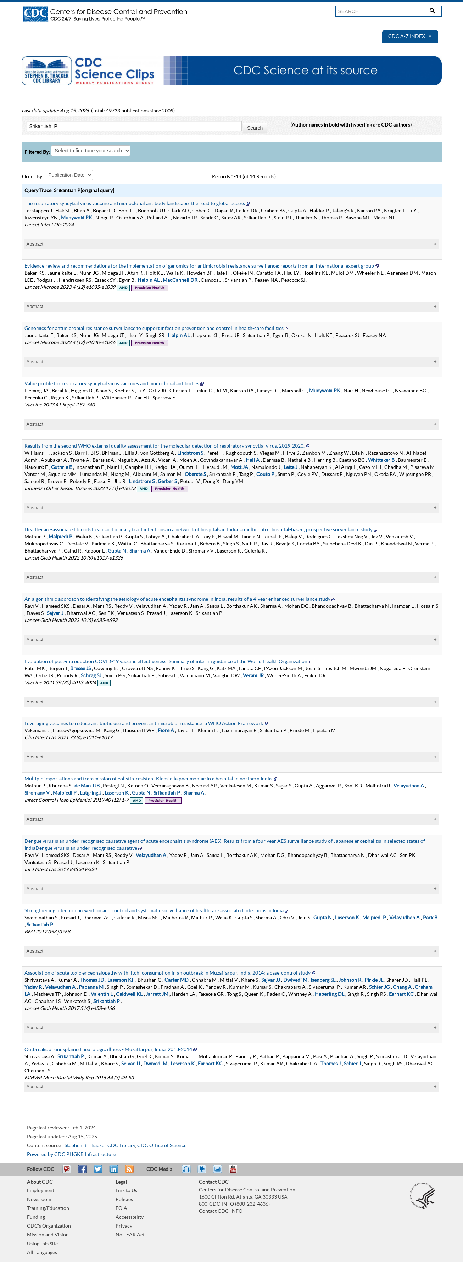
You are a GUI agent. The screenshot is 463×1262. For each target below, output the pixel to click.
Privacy (124, 1226)
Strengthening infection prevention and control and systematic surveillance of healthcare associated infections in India (154, 910)
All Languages (42, 1252)
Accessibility (130, 1217)
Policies (124, 1199)
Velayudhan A (409, 786)
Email (67, 1172)
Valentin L (102, 994)
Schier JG (379, 987)
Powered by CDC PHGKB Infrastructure (71, 1154)
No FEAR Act (130, 1235)
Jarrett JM (157, 994)
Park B (430, 917)
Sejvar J (55, 613)
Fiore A (166, 730)
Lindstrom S (190, 453)
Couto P (265, 474)
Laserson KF (120, 980)
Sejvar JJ (270, 980)
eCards (219, 1172)
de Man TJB (87, 786)
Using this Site (42, 1243)
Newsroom (39, 1199)
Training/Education (48, 1208)
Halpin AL (149, 280)
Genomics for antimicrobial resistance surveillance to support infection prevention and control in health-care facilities (154, 328)
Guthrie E (61, 467)
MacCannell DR (180, 280)
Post (112, 1172)
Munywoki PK (76, 217)
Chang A (402, 987)
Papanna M (91, 987)
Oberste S (195, 474)
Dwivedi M (295, 980)
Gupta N (117, 551)
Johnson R (350, 980)
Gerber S (167, 481)
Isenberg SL (323, 980)
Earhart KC (401, 994)
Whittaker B (381, 460)
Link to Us (126, 1190)
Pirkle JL (373, 980)
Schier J (352, 1063)
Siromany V (37, 793)
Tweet (98, 1172)
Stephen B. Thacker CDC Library (100, 1145)
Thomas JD (92, 980)
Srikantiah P (167, 793)
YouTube (236, 1172)
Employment (40, 1190)
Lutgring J (90, 793)
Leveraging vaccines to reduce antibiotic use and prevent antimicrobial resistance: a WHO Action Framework (143, 723)
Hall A (253, 460)
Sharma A (139, 551)
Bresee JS (80, 668)
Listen (186, 1172)
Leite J (290, 467)
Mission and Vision (48, 1235)
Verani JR (253, 675)
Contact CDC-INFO (220, 1211)
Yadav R (33, 987)
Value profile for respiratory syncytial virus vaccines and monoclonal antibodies (111, 383)
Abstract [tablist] (35, 244)
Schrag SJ (91, 675)
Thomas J (330, 1063)
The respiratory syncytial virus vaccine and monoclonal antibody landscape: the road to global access (134, 203)
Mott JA (239, 467)
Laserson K (117, 793)
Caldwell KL (129, 994)
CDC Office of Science (161, 1145)
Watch (203, 1172)
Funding (36, 1217)
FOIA (121, 1208)
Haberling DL (329, 994)
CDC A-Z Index (410, 36)
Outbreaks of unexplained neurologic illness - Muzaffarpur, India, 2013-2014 (108, 1049)
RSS (128, 1172)
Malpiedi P (60, 536)
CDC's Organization (49, 1226)
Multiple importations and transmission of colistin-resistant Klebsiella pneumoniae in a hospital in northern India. (148, 778)
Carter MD (176, 980)
